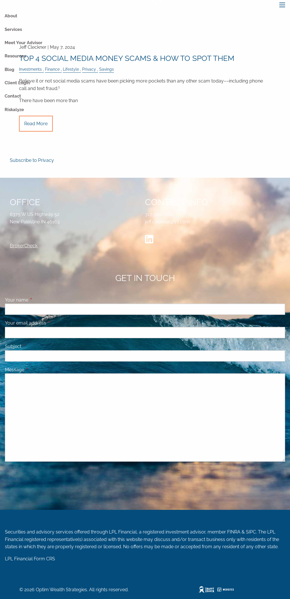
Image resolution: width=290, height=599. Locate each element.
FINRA (233, 532)
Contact (13, 96)
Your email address (48, 323)
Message (37, 369)
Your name (39, 300)
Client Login (17, 82)
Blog (9, 69)
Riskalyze (14, 109)
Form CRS (44, 558)
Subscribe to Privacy (32, 160)
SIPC (251, 532)
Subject (35, 346)
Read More (36, 123)
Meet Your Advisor (23, 42)
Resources (15, 56)
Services (13, 29)
